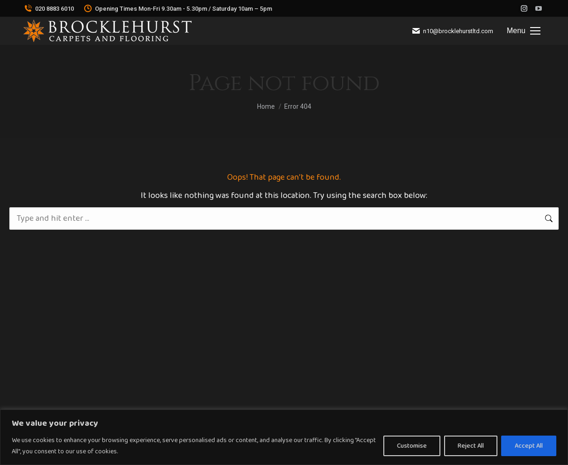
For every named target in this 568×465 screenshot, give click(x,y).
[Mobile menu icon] (524, 31)
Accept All (529, 446)
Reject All (471, 446)
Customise (412, 446)
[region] (284, 437)
